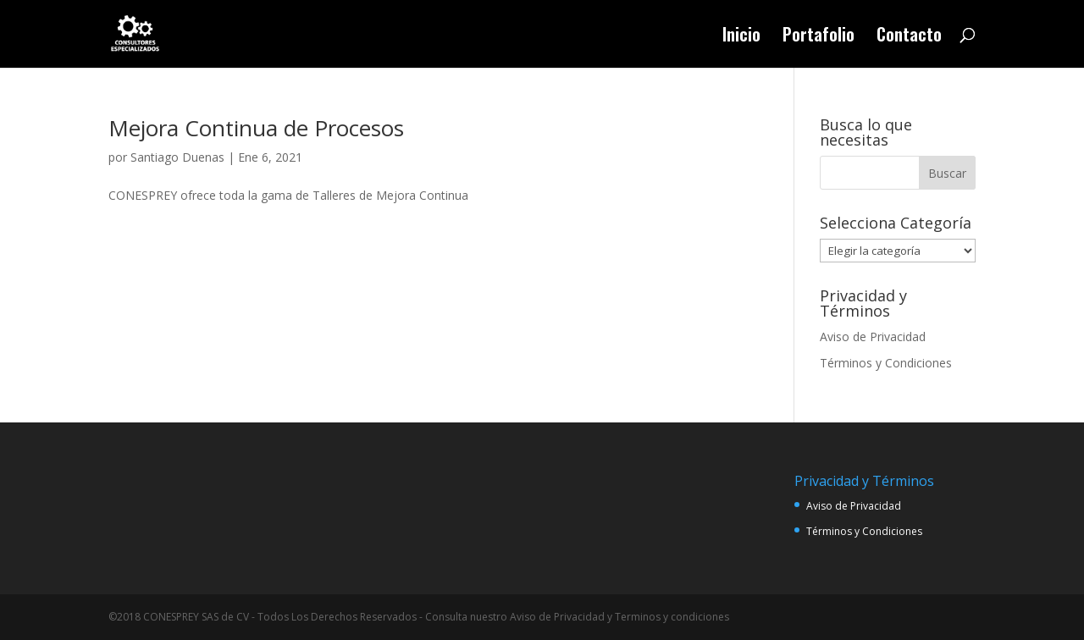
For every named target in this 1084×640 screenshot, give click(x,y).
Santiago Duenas (177, 157)
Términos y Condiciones (886, 363)
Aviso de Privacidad (873, 336)
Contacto (909, 37)
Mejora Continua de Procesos (256, 128)
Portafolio (818, 37)
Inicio (741, 37)
